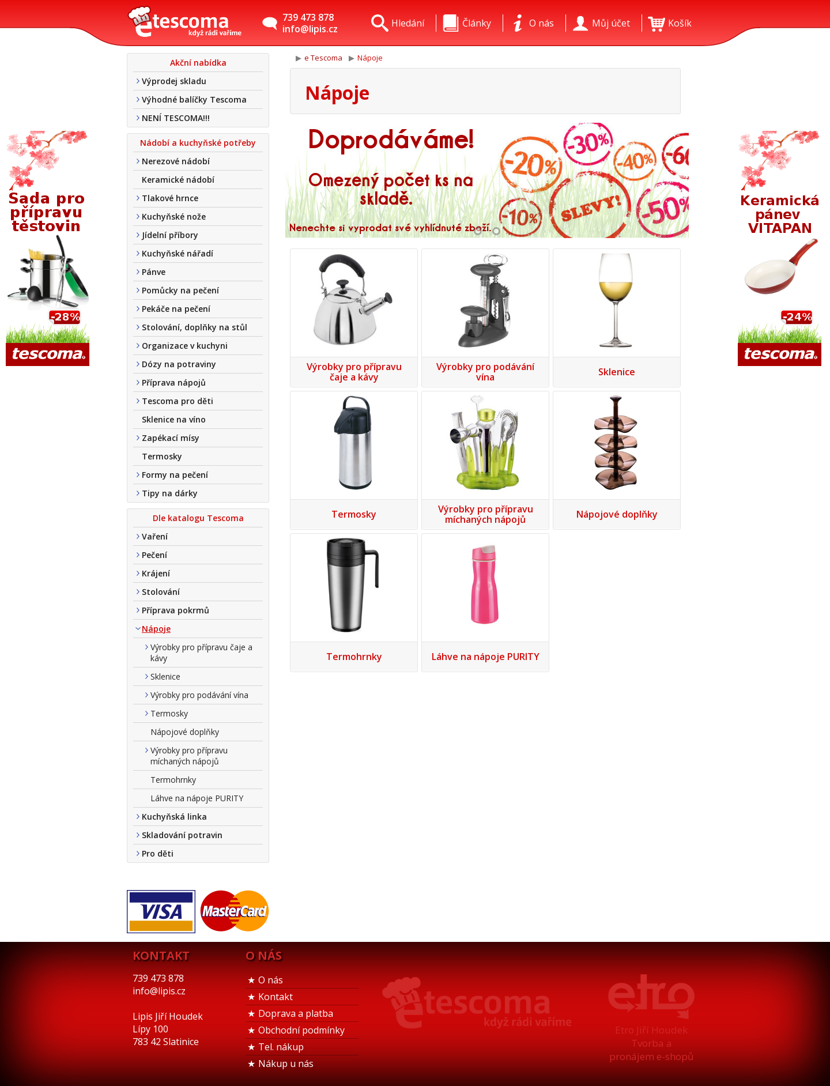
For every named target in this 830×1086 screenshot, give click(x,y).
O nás (270, 980)
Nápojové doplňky (184, 731)
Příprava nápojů (174, 382)
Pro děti (157, 853)
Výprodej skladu (174, 81)
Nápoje (156, 628)
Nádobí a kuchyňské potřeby (198, 142)
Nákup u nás (286, 1063)
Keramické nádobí (178, 179)
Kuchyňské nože (174, 216)
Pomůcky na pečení (180, 290)
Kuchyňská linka (174, 816)
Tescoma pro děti (177, 400)
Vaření (155, 536)
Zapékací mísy (170, 437)
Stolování (161, 591)
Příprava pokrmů (175, 610)
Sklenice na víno (174, 419)
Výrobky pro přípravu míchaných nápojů (189, 756)
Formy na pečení (175, 474)
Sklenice (165, 676)
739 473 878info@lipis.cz (310, 23)
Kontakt (275, 996)
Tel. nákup (281, 1046)
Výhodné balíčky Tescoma (194, 99)
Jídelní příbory (170, 234)
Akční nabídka (198, 62)
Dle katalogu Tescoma (198, 517)
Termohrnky (173, 779)
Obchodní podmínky (301, 1030)
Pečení (154, 554)
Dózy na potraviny (179, 364)
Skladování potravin (182, 834)
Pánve (153, 271)
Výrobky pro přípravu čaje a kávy (201, 652)
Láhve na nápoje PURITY (196, 798)
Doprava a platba (295, 1013)
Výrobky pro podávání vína (199, 694)
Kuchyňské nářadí (177, 253)
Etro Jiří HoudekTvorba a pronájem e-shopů (651, 1043)
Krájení (156, 573)
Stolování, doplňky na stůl (194, 327)
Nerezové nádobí (176, 161)
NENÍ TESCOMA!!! (176, 117)
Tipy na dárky (170, 493)
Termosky (162, 456)
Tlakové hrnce (170, 198)
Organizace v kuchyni (185, 345)
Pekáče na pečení (176, 308)
